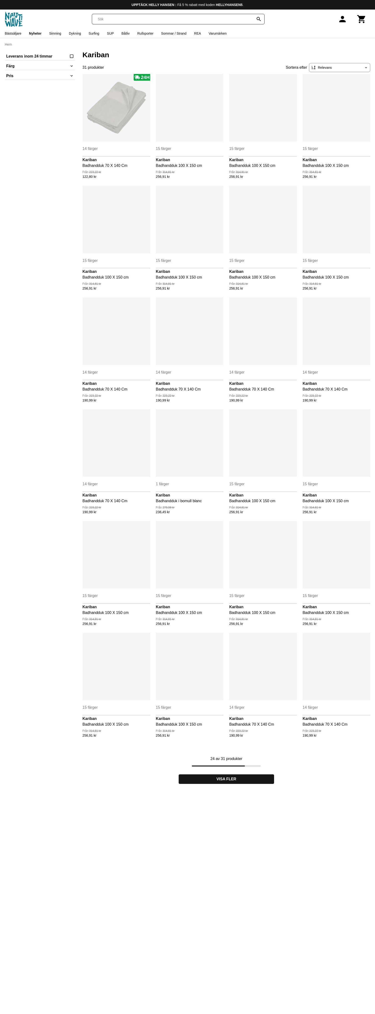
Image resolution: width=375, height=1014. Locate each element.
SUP (110, 33)
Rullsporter (145, 33)
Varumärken (217, 33)
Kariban (90, 160)
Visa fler (226, 779)
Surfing (94, 33)
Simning (55, 33)
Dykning (75, 33)
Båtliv (125, 33)
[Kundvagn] (361, 19)
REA (197, 33)
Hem (8, 44)
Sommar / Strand (174, 33)
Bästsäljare (13, 33)
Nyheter (35, 33)
